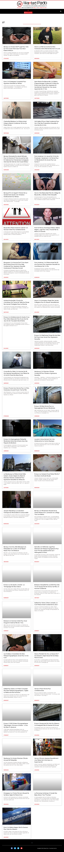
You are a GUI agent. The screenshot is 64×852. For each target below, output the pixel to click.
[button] (28, 10)
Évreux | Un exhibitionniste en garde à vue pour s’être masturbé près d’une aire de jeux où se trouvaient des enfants (16, 319)
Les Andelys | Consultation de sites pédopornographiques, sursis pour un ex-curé (16, 655)
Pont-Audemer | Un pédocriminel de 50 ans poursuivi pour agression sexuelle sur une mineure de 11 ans (47, 264)
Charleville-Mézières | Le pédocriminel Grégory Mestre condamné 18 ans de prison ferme (15, 123)
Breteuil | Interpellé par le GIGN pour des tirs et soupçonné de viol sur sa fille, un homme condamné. (47, 586)
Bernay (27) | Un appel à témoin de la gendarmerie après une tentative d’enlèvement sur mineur (15, 194)
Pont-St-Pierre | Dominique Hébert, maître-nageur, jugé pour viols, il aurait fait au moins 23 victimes (47, 229)
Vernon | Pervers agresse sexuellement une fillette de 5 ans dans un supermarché (46, 760)
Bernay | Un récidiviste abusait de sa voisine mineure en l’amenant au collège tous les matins (46, 512)
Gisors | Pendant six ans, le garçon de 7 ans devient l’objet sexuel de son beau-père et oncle (46, 655)
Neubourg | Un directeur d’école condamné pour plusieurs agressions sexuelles (45, 373)
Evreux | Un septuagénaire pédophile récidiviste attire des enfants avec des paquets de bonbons (16, 441)
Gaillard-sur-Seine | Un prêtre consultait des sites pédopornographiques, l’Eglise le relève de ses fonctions (16, 690)
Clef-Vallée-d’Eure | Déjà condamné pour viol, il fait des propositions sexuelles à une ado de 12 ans (46, 123)
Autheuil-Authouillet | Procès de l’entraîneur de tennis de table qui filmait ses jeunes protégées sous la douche (16, 302)
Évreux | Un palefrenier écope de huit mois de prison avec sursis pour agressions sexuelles (47, 337)
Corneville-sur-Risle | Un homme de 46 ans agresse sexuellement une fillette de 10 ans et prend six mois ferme (16, 373)
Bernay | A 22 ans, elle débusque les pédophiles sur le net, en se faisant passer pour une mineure (15, 548)
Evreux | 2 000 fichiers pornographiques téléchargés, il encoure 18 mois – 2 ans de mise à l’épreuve (16, 725)
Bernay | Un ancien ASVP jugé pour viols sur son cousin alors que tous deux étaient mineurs (16, 48)
